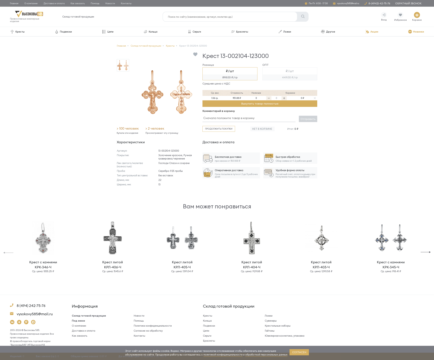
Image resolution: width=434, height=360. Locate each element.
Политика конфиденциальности (153, 325)
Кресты (17, 32)
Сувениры (271, 320)
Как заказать (78, 3)
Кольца (150, 32)
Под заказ (78, 320)
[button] (8, 252)
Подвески (63, 32)
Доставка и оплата (54, 3)
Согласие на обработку (148, 330)
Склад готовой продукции (78, 16)
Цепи (107, 31)
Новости (110, 3)
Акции (371, 32)
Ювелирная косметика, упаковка (284, 335)
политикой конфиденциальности (223, 354)
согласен (299, 352)
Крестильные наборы (278, 325)
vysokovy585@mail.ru (348, 3)
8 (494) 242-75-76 (31, 305)
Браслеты (239, 32)
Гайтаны (269, 330)
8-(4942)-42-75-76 (379, 3)
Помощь (95, 3)
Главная (14, 3)
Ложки (284, 32)
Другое (328, 32)
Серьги (194, 32)
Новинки (416, 32)
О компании (31, 3)
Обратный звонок (408, 3)
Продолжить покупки (218, 128)
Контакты (126, 3)
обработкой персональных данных (266, 354)
